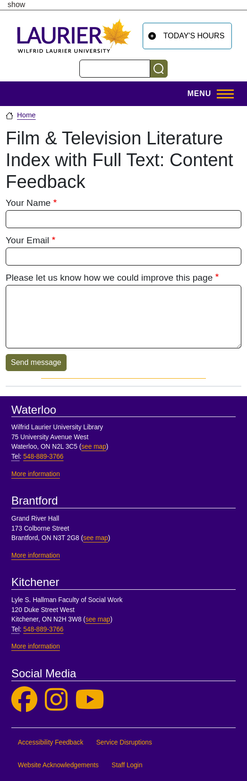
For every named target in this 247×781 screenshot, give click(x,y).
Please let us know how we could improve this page (109, 278)
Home (26, 115)
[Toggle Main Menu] (208, 93)
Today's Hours (194, 36)
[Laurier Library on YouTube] (89, 700)
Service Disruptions (124, 742)
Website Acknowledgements (58, 765)
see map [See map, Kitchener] (98, 619)
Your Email (27, 240)
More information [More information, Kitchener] (35, 646)
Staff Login (126, 765)
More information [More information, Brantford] (35, 555)
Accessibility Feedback (51, 742)
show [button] (16, 5)
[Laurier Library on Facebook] (24, 700)
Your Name (28, 203)
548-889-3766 (43, 456)
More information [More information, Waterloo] (35, 474)
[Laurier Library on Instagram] (56, 700)
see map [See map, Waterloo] (93, 446)
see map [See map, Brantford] (95, 537)
